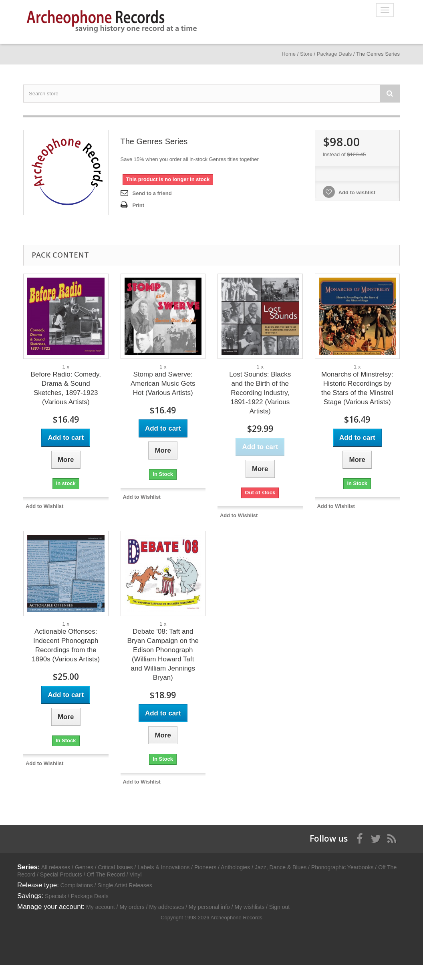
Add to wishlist (356, 192)
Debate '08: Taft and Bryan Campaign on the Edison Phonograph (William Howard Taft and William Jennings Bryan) (163, 654)
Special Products (61, 874)
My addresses (166, 907)
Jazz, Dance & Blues (280, 867)
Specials (55, 896)
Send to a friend (152, 193)
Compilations (76, 885)
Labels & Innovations (163, 867)
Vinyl (135, 874)
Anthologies (235, 867)
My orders (131, 907)
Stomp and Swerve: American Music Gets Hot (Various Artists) (163, 384)
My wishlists (250, 907)
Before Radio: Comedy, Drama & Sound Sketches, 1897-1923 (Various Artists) (66, 388)
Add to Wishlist (45, 506)
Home (289, 54)
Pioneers (205, 867)
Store (306, 54)
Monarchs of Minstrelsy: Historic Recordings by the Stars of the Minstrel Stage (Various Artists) (357, 388)
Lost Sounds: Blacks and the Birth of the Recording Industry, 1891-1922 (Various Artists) (260, 393)
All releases (55, 867)
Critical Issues (115, 867)
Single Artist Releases (124, 885)
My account (100, 907)
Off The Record (106, 874)
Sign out (279, 907)
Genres (84, 867)
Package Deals (90, 896)
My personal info (209, 907)
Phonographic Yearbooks (342, 867)
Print (139, 205)
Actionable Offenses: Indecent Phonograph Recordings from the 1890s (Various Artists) (66, 645)
